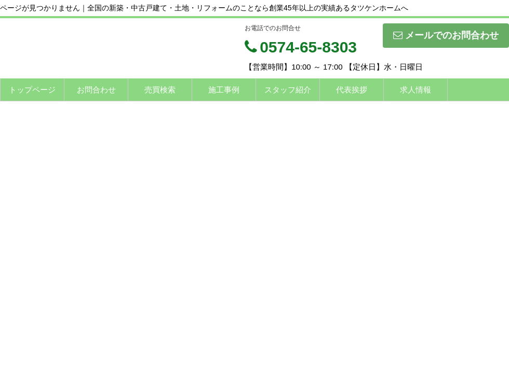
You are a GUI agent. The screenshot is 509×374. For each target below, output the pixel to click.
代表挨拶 (351, 89)
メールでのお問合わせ (446, 35)
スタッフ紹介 (287, 89)
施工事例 (223, 89)
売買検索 (160, 89)
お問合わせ (96, 89)
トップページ (32, 89)
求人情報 (415, 89)
